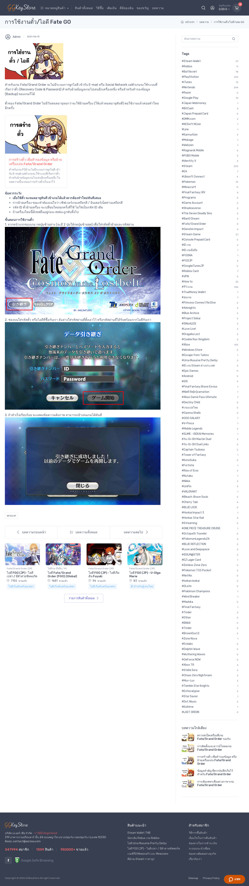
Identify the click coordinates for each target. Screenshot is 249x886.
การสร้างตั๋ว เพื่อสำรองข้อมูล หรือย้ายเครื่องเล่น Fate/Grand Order (217, 760)
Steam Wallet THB (138, 832)
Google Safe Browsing (34, 860)
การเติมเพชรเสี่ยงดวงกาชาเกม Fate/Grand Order (215, 783)
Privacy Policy (211, 878)
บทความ (158, 8)
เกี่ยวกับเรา (195, 859)
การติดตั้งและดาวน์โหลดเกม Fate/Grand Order (214, 748)
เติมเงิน (112, 8)
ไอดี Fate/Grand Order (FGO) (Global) (62, 574)
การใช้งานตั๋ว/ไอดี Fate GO (229, 22)
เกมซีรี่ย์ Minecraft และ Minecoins (147, 853)
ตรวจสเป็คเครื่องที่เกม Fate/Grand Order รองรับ (214, 737)
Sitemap (193, 878)
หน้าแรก (188, 22)
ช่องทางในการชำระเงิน (203, 843)
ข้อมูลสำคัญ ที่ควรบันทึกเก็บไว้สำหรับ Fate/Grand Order (215, 772)
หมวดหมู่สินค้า (53, 8)
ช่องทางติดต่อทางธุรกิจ (202, 853)
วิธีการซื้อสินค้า (198, 832)
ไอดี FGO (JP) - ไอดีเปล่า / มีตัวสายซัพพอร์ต (22, 574)
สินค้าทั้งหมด (84, 8)
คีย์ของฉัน (126, 8)
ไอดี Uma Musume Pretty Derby (147, 843)
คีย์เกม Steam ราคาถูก (140, 859)
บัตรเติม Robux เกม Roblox (143, 838)
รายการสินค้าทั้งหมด (84, 598)
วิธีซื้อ (100, 8)
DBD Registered (45, 833)
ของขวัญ (143, 8)
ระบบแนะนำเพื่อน (199, 848)
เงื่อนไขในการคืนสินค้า (203, 838)
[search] (233, 38)
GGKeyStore (32, 878)
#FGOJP (11, 515)
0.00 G (225, 7)
